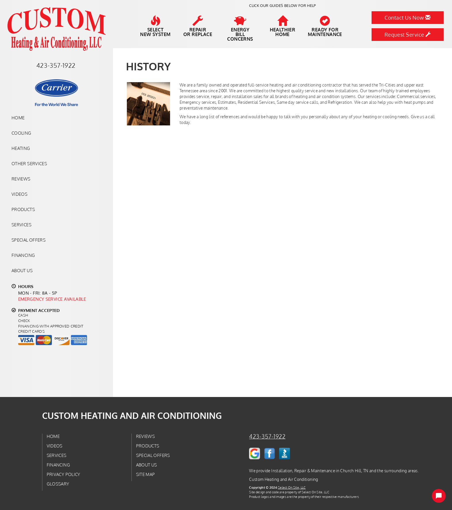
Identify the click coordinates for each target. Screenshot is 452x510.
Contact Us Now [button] (407, 17)
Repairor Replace (197, 26)
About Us (22, 270)
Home (18, 117)
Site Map (145, 474)
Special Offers (29, 239)
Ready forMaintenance (325, 26)
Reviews (21, 178)
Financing (23, 255)
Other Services (29, 163)
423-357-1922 (267, 436)
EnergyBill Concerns (240, 28)
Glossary (58, 483)
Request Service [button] (408, 34)
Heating (21, 148)
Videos (19, 194)
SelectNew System (155, 26)
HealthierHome (282, 26)
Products (23, 209)
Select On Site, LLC (292, 487)
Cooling (21, 133)
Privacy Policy (63, 474)
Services (21, 224)
